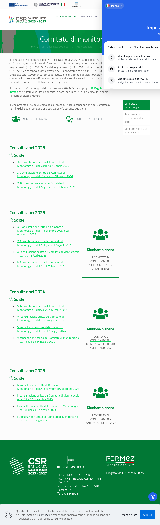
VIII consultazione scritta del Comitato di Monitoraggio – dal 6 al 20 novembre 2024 (42, 308)
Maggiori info (129, 515)
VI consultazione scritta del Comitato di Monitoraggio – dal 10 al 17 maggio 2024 (41, 329)
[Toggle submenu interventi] (88, 16)
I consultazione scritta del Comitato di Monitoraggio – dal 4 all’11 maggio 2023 (47, 418)
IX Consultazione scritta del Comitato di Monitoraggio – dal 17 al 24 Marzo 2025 (41, 264)
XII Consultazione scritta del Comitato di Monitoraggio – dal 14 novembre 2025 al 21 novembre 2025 (43, 230)
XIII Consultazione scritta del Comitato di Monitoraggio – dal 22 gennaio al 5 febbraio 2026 (46, 185)
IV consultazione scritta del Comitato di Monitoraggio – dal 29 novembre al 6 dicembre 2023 (48, 386)
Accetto (147, 514)
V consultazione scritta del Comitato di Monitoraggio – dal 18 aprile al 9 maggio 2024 (48, 339)
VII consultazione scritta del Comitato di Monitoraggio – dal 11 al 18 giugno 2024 (41, 318)
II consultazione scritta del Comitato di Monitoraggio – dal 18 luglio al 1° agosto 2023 (48, 408)
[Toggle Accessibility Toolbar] (153, 497)
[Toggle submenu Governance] (111, 16)
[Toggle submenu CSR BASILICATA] (65, 16)
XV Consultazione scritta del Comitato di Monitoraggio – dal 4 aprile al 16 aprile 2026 (43, 164)
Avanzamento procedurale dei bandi (134, 118)
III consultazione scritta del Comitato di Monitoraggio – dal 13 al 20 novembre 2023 (48, 397)
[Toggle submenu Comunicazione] (117, 23)
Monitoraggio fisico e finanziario (136, 130)
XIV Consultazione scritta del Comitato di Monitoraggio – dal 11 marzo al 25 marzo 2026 (45, 174)
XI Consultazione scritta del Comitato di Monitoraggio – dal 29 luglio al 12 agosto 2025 (44, 243)
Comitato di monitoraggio (132, 105)
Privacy (45, 515)
